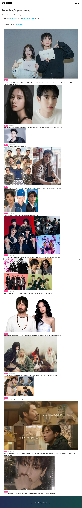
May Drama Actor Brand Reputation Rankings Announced (21, 215)
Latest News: (19, 24)
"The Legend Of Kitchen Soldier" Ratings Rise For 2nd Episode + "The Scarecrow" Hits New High (32, 188)
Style (6, 491)
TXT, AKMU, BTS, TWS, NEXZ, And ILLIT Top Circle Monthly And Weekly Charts (28, 293)
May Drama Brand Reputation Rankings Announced (19, 399)
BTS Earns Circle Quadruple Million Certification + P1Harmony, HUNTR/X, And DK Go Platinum (32, 257)
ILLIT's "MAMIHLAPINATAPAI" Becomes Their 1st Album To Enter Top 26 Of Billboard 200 (30, 375)
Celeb (6, 213)
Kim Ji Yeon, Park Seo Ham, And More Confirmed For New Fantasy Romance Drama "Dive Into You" (33, 127)
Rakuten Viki (44, 504)
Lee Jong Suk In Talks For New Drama (15, 146)
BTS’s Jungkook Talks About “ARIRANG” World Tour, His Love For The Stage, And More (29, 493)
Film (6, 451)
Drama (6, 80)
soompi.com (13, 18)
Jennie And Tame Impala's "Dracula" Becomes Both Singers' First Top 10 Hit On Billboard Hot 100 (32, 335)
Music (6, 255)
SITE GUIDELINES (28, 18)
